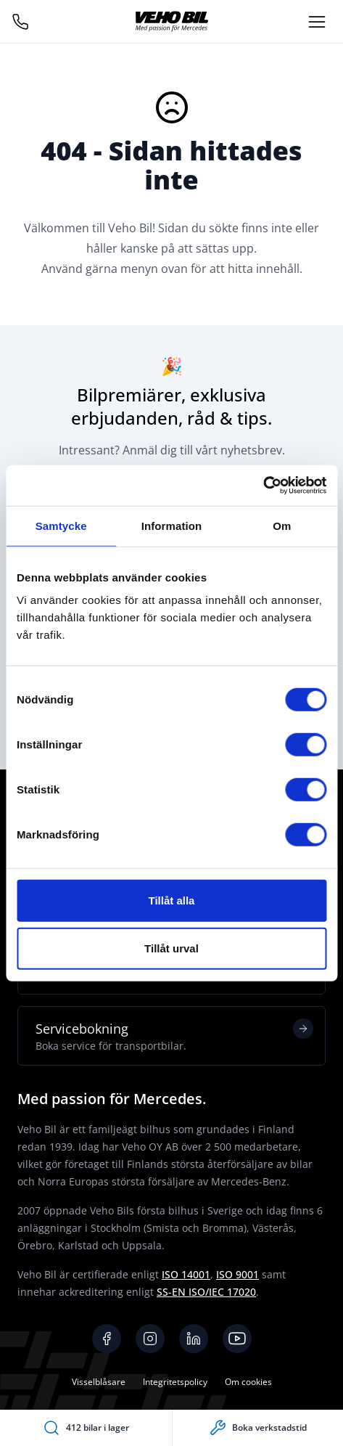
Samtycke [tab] (61, 525)
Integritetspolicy (175, 1382)
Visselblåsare (98, 1382)
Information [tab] (171, 525)
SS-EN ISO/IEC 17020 (206, 1292)
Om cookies (248, 1382)
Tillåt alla (172, 900)
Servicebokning (174, 1035)
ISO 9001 (237, 1274)
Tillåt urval (171, 947)
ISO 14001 (186, 1274)
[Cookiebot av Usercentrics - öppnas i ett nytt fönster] (262, 485)
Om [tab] (282, 525)
